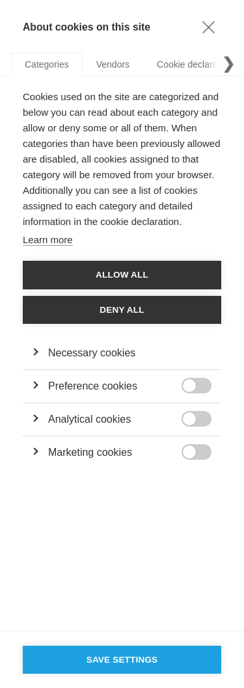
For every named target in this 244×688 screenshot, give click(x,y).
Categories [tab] (47, 64)
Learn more (48, 239)
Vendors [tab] (112, 64)
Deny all (122, 310)
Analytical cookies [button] (89, 419)
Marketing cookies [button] (90, 452)
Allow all (122, 275)
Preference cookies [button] (92, 385)
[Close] (208, 27)
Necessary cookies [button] (91, 352)
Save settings (122, 660)
